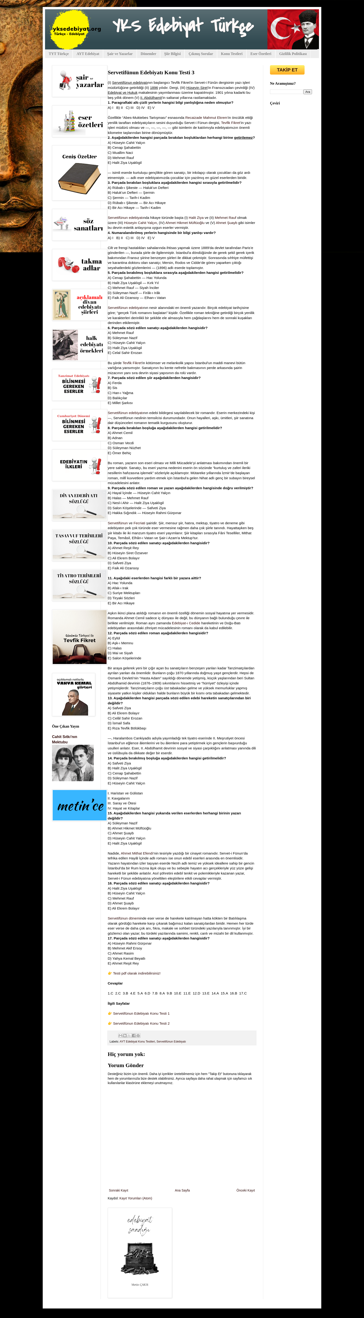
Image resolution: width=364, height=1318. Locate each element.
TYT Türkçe (59, 54)
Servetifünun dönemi (124, 918)
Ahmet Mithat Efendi (137, 853)
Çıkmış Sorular (200, 54)
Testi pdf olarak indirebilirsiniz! (136, 973)
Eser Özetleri (260, 54)
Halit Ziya (196, 218)
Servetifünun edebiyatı (125, 218)
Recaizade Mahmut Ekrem (206, 118)
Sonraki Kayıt (118, 1190)
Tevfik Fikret (230, 123)
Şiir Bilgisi (172, 54)
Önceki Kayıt (246, 1190)
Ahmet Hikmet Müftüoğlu (185, 223)
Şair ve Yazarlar (120, 54)
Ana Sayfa (182, 1190)
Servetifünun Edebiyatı (171, 1041)
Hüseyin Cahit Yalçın (140, 223)
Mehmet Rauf (225, 218)
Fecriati (139, 523)
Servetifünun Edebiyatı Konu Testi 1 (141, 1013)
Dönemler (148, 54)
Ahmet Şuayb (226, 223)
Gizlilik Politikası (293, 54)
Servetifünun (118, 523)
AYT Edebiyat (88, 54)
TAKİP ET (287, 69)
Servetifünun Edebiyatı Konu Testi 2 (141, 1023)
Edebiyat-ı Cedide (186, 623)
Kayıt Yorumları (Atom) (136, 1198)
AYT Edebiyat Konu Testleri (137, 1041)
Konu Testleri (232, 54)
